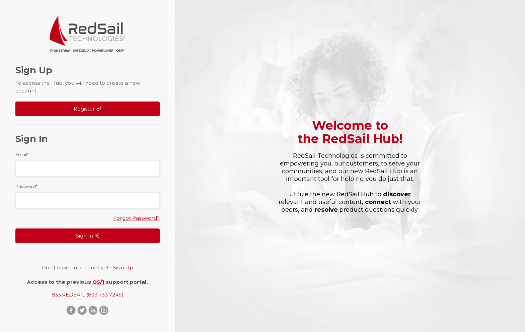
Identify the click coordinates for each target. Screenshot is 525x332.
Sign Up (123, 267)
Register (87, 109)
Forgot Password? (136, 218)
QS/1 (98, 282)
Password (26, 186)
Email (22, 154)
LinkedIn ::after (93, 310)
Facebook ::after (71, 310)
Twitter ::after (82, 310)
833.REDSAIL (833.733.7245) (88, 294)
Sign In (87, 236)
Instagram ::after (104, 310)
